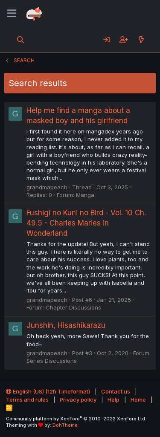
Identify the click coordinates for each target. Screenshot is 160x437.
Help (113, 399)
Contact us (115, 391)
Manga (85, 194)
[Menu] (12, 13)
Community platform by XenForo (76, 419)
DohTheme (65, 425)
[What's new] (141, 39)
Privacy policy (78, 399)
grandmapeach (46, 187)
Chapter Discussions (73, 307)
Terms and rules (27, 399)
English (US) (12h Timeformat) (48, 391)
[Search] (20, 39)
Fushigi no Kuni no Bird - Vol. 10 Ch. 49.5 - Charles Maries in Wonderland (86, 222)
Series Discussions (51, 360)
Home (138, 399)
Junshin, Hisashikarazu (65, 325)
